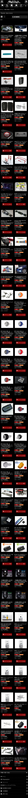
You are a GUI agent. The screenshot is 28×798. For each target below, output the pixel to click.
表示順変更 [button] (15, 16)
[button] (1, 1)
